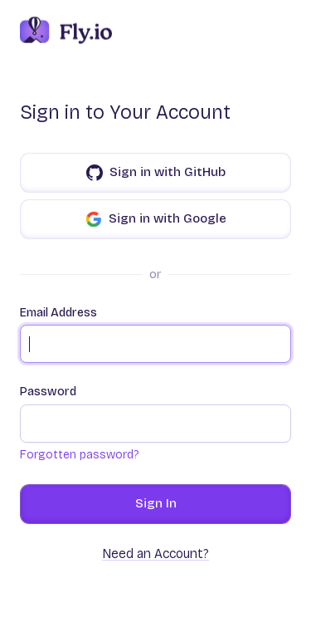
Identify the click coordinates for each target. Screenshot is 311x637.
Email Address (155, 335)
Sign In (156, 503)
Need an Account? (155, 553)
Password (155, 414)
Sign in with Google (155, 219)
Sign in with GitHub (156, 172)
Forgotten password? (79, 455)
